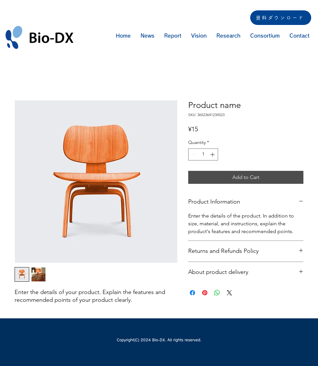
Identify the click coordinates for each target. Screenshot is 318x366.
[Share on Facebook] (192, 293)
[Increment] (213, 154)
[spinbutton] (203, 154)
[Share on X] (229, 293)
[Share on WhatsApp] (217, 293)
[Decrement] (193, 154)
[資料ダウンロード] (280, 17)
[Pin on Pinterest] (205, 293)
